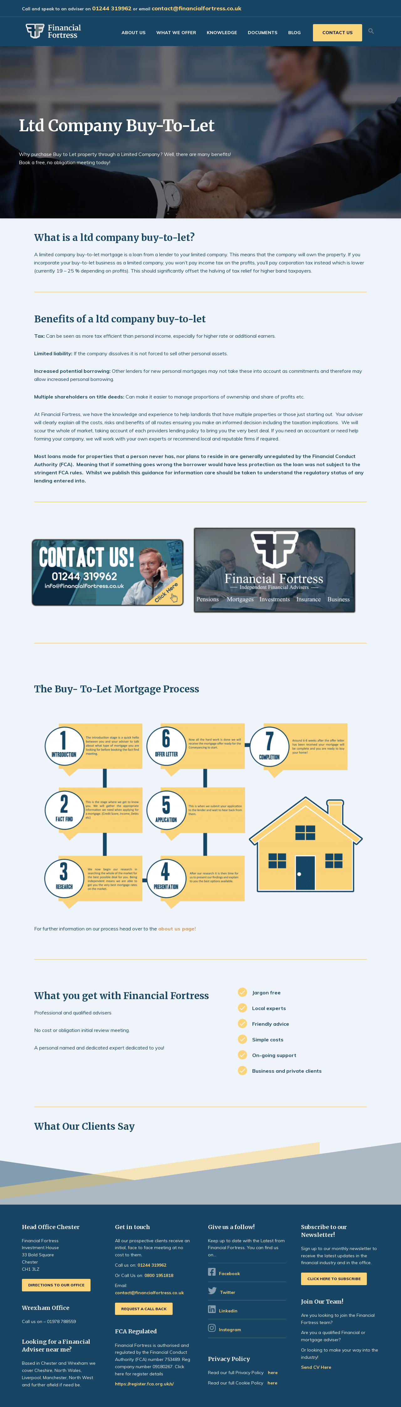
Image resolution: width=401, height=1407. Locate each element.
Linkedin (228, 1311)
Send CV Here (316, 1367)
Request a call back (143, 1308)
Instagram (230, 1329)
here (273, 1372)
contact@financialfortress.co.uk (196, 8)
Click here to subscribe (334, 1278)
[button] (371, 31)
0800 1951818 (158, 1275)
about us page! (177, 928)
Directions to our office (56, 1285)
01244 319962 (112, 8)
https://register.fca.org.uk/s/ (144, 1384)
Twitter (227, 1292)
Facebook (229, 1273)
